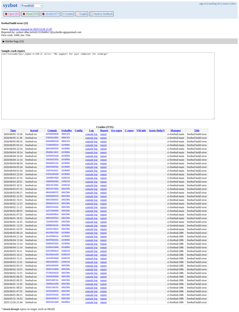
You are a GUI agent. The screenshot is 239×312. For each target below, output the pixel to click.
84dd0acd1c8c (52, 225)
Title (196, 130)
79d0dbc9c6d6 (52, 284)
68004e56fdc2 (52, 218)
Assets (152, 130)
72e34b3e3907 (52, 221)
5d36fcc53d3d (52, 269)
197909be (65, 145)
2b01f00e (65, 189)
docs (233, 3)
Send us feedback (101, 13)
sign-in (202, 3)
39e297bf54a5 (52, 295)
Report (104, 130)
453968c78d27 (52, 152)
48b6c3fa (65, 134)
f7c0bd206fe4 (52, 145)
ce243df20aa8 (52, 258)
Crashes (68, 13)
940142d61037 (52, 200)
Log (91, 130)
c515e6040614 (52, 214)
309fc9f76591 (52, 185)
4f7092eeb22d (52, 273)
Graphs (81, 13)
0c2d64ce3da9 (52, 247)
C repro (129, 130)
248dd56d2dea (52, 181)
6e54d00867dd (52, 141)
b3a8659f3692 (52, 243)
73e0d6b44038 (52, 178)
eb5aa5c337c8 (52, 203)
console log (91, 134)
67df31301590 (52, 174)
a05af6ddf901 (52, 167)
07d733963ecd (52, 251)
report (103, 134)
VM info (141, 130)
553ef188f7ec (52, 280)
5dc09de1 (65, 302)
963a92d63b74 (52, 298)
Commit (52, 130)
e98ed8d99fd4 (52, 196)
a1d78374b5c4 (52, 229)
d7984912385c (52, 137)
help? (160, 130)
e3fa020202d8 (52, 134)
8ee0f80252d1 (52, 240)
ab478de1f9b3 (52, 232)
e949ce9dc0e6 (52, 265)
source (225, 3)
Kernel (34, 130)
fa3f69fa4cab (52, 156)
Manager (176, 130)
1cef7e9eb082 (52, 210)
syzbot (10, 5)
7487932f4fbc (52, 159)
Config (78, 130)
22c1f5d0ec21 (52, 236)
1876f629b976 (52, 291)
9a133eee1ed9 (52, 254)
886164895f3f (52, 192)
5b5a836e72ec (52, 163)
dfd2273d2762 (52, 287)
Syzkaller (66, 130)
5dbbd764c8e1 (52, 207)
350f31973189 (52, 302)
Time (13, 130)
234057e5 (65, 178)
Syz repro (116, 130)
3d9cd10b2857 (52, 262)
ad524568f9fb (52, 148)
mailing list (214, 3)
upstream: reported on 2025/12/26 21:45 (30, 29)
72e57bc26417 (52, 170)
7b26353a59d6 (52, 276)
